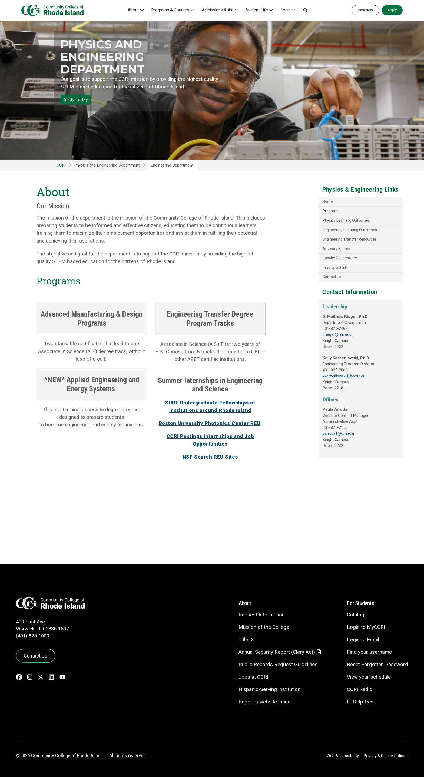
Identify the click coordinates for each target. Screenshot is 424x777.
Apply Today (75, 99)
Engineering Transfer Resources (335, 241)
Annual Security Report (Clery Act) (275, 652)
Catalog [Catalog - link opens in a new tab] (355, 615)
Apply (392, 10)
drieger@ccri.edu (321, 338)
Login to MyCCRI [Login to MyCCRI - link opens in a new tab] (366, 627)
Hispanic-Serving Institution (268, 689)
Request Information (260, 615)
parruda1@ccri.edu (323, 439)
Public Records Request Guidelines (276, 665)
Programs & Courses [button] (171, 10)
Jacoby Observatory (324, 260)
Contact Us (317, 280)
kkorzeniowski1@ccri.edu (329, 381)
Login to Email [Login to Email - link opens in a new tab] (363, 639)
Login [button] (287, 10)
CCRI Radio (359, 689)
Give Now (365, 10)
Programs (315, 211)
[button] (306, 10)
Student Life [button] (258, 10)
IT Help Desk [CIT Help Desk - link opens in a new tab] (361, 702)
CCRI (61, 165)
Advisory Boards (321, 250)
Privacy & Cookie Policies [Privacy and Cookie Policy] (385, 756)
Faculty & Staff (320, 270)
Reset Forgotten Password (377, 664)
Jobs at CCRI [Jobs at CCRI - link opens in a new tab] (252, 677)
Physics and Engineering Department (107, 56)
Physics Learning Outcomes (332, 221)
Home (312, 202)
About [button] (135, 10)
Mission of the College (262, 627)
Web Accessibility (342, 756)
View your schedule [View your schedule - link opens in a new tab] (369, 677)
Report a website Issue (263, 702)
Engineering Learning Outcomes (335, 231)
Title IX (245, 639)
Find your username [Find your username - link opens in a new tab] (369, 652)
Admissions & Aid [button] (219, 10)
